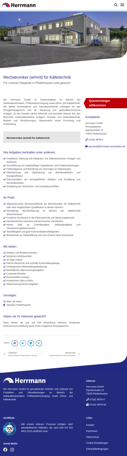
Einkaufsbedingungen (97, 449)
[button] (115, 5)
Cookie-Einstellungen (97, 443)
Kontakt (90, 425)
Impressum (92, 431)
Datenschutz (92, 437)
